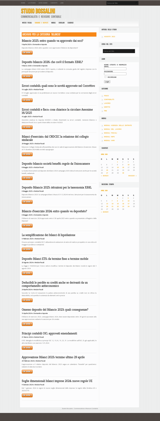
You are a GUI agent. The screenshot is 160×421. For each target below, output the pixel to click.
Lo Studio (32, 3)
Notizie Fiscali (27, 23)
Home (23, 3)
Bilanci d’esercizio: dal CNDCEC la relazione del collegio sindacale (55, 138)
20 (107, 170)
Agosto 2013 (109, 36)
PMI (105, 111)
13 (107, 204)
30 (123, 173)
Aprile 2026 (104, 154)
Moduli (53, 23)
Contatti (53, 3)
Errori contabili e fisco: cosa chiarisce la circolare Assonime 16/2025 (57, 111)
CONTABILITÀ (109, 99)
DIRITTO (107, 107)
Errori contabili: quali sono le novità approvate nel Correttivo (58, 86)
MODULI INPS (109, 137)
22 (118, 206)
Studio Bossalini (38, 11)
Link (62, 3)
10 (128, 165)
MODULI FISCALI (110, 133)
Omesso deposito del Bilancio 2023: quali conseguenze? (55, 310)
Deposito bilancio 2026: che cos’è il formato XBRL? (52, 62)
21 (112, 206)
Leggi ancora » (27, 53)
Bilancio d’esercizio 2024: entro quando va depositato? (54, 211)
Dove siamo (43, 3)
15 (118, 167)
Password (108, 71)
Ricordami (110, 77)
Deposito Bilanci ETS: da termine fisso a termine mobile (55, 259)
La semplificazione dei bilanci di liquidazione (48, 235)
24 (128, 206)
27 (107, 173)
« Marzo (104, 176)
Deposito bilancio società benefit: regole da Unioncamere (56, 164)
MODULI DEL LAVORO (112, 129)
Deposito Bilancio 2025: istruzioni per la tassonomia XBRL (57, 187)
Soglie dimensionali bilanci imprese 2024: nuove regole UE (57, 381)
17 (128, 204)
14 (112, 204)
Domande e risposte (41, 23)
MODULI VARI (109, 140)
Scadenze (71, 23)
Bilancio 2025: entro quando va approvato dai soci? (52, 41)
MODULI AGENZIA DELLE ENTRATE (118, 125)
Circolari (62, 23)
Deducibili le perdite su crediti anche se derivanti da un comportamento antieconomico (55, 284)
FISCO (106, 96)
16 (123, 167)
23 (123, 206)
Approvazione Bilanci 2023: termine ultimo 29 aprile (53, 357)
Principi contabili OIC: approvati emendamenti (49, 333)
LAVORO (107, 103)
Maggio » (132, 176)
